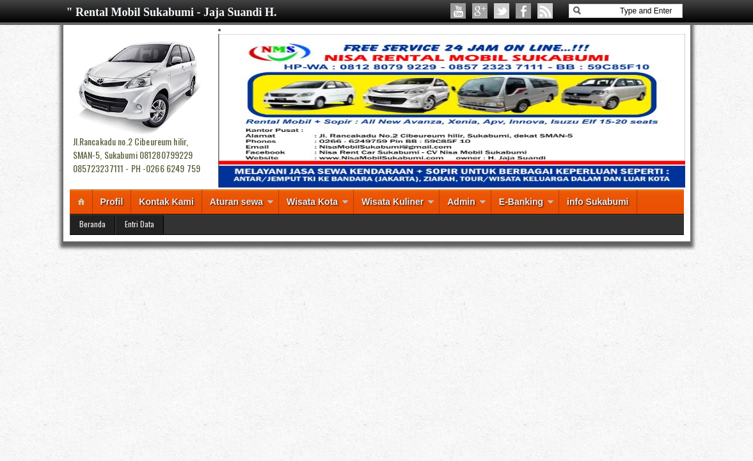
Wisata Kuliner (392, 202)
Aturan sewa (236, 202)
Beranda (92, 223)
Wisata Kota (312, 202)
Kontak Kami (166, 202)
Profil (111, 202)
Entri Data (139, 223)
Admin (461, 202)
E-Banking (521, 202)
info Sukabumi (597, 202)
